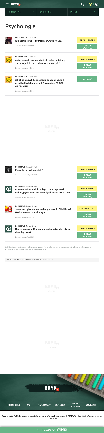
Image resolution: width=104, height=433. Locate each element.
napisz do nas (13, 407)
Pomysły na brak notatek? (29, 171)
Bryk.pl (9, 262)
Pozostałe (37, 262)
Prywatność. (6, 418)
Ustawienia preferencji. (45, 418)
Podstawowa (26, 262)
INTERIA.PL (72, 418)
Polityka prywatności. (22, 418)
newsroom (59, 407)
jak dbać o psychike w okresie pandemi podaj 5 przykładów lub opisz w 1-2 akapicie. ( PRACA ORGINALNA (39, 84)
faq (28, 407)
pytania (17, 262)
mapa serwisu (44, 407)
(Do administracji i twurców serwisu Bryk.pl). (38, 41)
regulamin (91, 407)
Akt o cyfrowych (75, 407)
